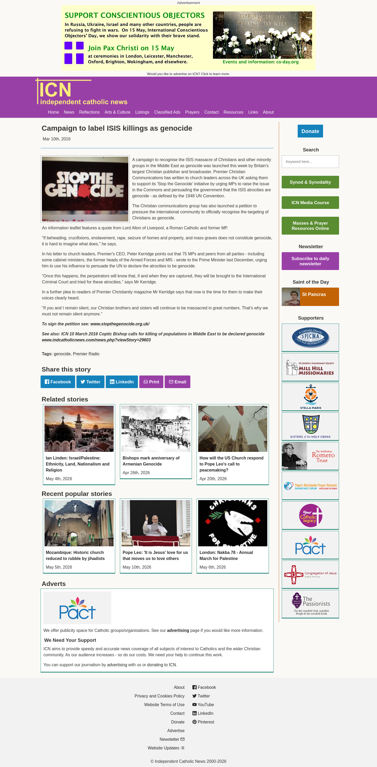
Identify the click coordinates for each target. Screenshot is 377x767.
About (268, 112)
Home (53, 112)
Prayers (192, 112)
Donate (310, 131)
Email (177, 381)
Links (253, 112)
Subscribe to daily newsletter (310, 261)
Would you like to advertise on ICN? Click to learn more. (188, 74)
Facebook (58, 381)
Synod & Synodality (310, 182)
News (69, 112)
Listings (142, 112)
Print (151, 381)
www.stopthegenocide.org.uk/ (120, 324)
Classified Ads (167, 112)
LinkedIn (122, 381)
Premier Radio (86, 354)
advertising (178, 630)
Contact (211, 112)
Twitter (90, 381)
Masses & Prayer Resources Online (310, 226)
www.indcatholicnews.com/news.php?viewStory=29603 (96, 340)
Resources (233, 112)
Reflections (89, 112)
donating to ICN (161, 665)
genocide (62, 354)
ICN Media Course (310, 202)
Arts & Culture (117, 112)
